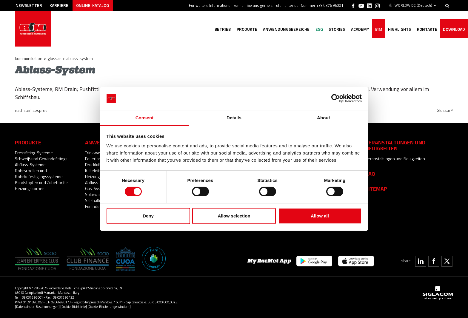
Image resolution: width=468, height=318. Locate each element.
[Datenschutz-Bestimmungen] (37, 306)
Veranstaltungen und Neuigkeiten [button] (395, 145)
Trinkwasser (96, 152)
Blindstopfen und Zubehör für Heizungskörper (41, 185)
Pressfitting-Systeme (34, 152)
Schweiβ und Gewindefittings (41, 158)
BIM (378, 29)
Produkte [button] (245, 29)
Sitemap (376, 188)
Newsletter (29, 5)
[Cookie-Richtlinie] (73, 306)
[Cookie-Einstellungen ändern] (109, 306)
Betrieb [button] (221, 29)
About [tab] (323, 117)
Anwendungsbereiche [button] (285, 29)
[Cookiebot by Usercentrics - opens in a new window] (336, 98)
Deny (148, 215)
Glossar (54, 58)
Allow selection (234, 215)
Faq (370, 173)
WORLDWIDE (412, 5)
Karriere (59, 5)
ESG (318, 29)
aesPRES (40, 110)
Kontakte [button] (427, 29)
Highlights (399, 29)
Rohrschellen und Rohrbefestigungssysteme (39, 173)
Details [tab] (234, 117)
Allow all (320, 215)
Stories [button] (336, 29)
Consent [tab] (145, 117)
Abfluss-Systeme (30, 164)
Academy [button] (359, 29)
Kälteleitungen (98, 170)
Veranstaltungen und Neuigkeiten (395, 158)
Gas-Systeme (97, 188)
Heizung (92, 176)
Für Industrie (96, 206)
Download (454, 29)
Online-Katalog (92, 5)
